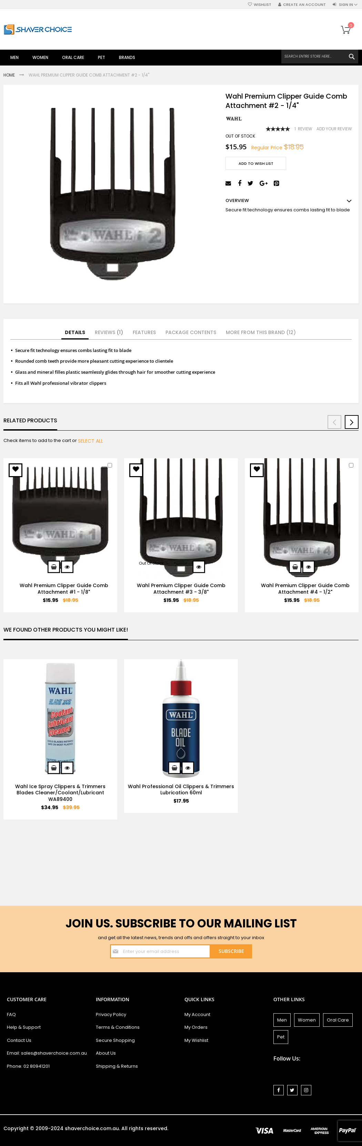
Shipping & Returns (117, 1066)
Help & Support (24, 1027)
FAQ (11, 1014)
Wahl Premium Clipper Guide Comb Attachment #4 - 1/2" (305, 588)
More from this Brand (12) (261, 332)
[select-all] (90, 441)
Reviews (109, 332)
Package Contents (190, 332)
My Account (197, 1014)
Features (144, 332)
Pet (280, 1037)
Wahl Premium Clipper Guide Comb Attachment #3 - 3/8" (181, 588)
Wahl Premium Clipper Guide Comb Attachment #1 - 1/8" (64, 588)
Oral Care (338, 1020)
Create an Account (304, 4)
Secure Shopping (115, 1040)
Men (282, 1020)
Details (75, 332)
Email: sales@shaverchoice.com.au (47, 1053)
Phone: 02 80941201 (28, 1066)
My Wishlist (196, 1040)
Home (9, 75)
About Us (106, 1053)
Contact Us (19, 1040)
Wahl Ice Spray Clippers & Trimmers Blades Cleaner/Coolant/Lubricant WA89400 (60, 793)
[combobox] (320, 56)
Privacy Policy (111, 1014)
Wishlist (262, 4)
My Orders (196, 1027)
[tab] (75, 333)
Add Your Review (334, 129)
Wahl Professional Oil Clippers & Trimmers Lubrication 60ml (181, 789)
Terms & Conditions (118, 1027)
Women (307, 1020)
